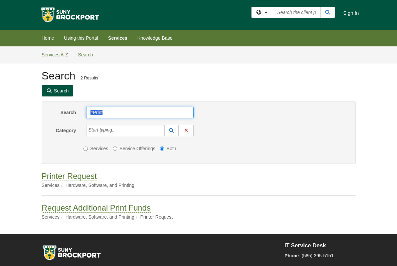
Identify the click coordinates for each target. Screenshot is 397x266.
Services (118, 38)
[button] (171, 130)
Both (168, 148)
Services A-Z (55, 54)
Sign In (351, 13)
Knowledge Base (154, 38)
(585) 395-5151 (318, 255)
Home (48, 38)
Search (88, 54)
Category (66, 130)
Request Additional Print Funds (96, 207)
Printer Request (69, 176)
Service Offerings (134, 148)
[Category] (119, 130)
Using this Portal (81, 38)
